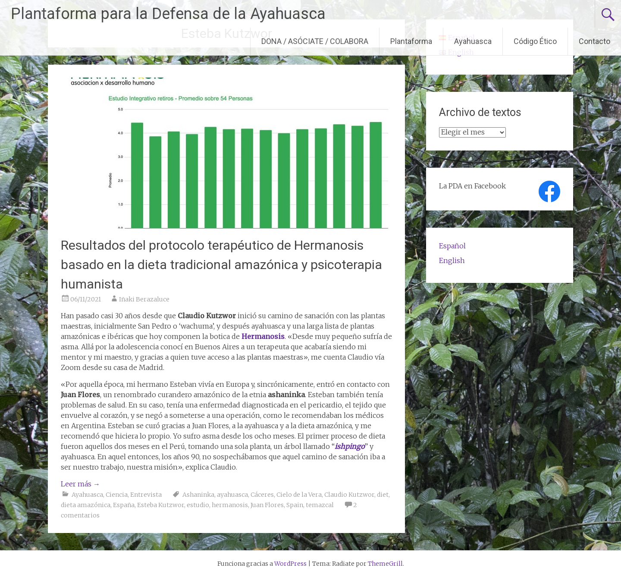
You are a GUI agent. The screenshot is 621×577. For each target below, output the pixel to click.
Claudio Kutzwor (349, 495)
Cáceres (262, 495)
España (124, 505)
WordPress (290, 564)
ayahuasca (232, 495)
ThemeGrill (385, 564)
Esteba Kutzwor (160, 505)
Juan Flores (267, 505)
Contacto (594, 41)
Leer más (80, 484)
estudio (198, 505)
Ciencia (117, 495)
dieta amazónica (85, 505)
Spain (294, 505)
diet (383, 495)
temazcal (320, 505)
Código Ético (535, 41)
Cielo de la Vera (299, 495)
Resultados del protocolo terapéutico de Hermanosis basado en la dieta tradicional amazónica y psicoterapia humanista (221, 265)
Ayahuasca (473, 41)
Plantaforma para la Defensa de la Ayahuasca (168, 14)
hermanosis (230, 505)
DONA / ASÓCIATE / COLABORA (314, 41)
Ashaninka (198, 495)
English (452, 260)
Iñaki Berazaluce (144, 299)
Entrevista (146, 495)
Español (452, 245)
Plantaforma (411, 41)
